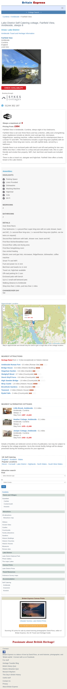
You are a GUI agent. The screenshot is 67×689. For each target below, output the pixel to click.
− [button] (3, 309)
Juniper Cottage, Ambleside (24, 431)
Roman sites (6, 549)
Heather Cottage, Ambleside (25, 419)
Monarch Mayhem (9, 672)
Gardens (5, 535)
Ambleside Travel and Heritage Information (17, 33)
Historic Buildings (8, 538)
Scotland (13, 459)
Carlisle (6, 501)
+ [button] (3, 307)
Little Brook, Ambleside (23, 408)
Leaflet (49, 343)
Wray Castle (6, 384)
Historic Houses (7, 543)
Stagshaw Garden (8, 371)
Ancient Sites (6, 525)
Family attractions (8, 533)
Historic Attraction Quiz (11, 669)
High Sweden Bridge (9, 381)
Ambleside (15, 17)
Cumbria (6, 17)
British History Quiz (9, 666)
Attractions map (8, 518)
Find (3, 473)
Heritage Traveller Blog (11, 663)
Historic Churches (8, 541)
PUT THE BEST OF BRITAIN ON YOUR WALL (33, 625)
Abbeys (4, 522)
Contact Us (6, 681)
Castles (4, 527)
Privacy (5, 684)
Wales (20, 459)
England (5, 459)
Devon (4, 464)
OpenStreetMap (56, 343)
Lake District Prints (8, 568)
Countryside (6, 530)
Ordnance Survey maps (10, 575)
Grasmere (6, 588)
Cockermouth (8, 504)
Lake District (21, 464)
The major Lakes (7, 561)
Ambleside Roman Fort (10, 365)
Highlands (32, 464)
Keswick (6, 506)
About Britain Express (10, 687)
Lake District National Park (11, 556)
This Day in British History (12, 675)
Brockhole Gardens (9, 387)
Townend (5, 390)
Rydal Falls (5, 393)
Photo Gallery (6, 559)
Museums (5, 546)
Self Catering (6, 582)
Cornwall (11, 464)
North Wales (42, 464)
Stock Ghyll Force (8, 377)
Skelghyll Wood (7, 374)
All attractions (6, 515)
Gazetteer (5, 498)
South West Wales (55, 464)
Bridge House (7, 368)
